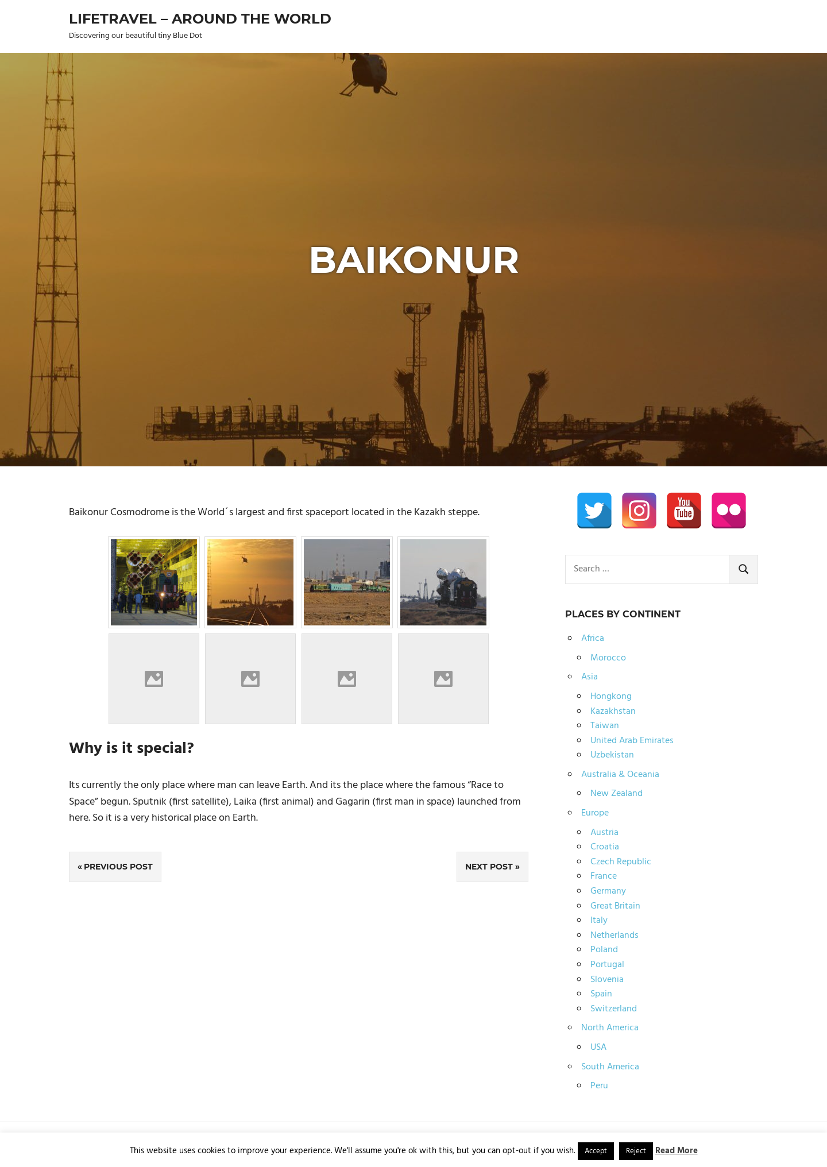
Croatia (604, 847)
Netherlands (614, 935)
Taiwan (604, 725)
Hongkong (611, 696)
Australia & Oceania (620, 774)
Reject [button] (636, 1151)
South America (610, 1067)
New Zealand (616, 793)
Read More (676, 1151)
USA (598, 1047)
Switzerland (613, 1009)
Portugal (607, 964)
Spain (601, 994)
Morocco (608, 658)
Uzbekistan (612, 755)
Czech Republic (620, 862)
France (603, 876)
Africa (592, 638)
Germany (608, 891)
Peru (599, 1086)
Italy (599, 920)
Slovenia (607, 979)
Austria (604, 832)
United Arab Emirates (632, 740)
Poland (604, 949)
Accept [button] (596, 1151)
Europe (595, 813)
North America (610, 1028)
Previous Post (118, 866)
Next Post (489, 866)
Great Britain (615, 906)
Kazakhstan (613, 711)
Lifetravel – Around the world (200, 18)
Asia (589, 677)
